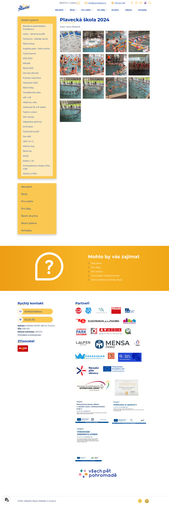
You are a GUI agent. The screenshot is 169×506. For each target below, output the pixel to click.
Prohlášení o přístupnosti (29, 335)
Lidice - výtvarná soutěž (34, 34)
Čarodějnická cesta (32, 92)
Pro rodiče (86, 10)
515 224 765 (120, 3)
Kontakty (142, 10)
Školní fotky (28, 88)
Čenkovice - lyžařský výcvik (35, 39)
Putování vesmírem (32, 78)
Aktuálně (59, 10)
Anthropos (28, 127)
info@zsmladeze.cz (97, 3)
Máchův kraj (28, 146)
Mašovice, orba (30, 102)
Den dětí (27, 136)
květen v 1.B (28, 161)
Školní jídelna (29, 223)
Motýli (26, 156)
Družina (115, 10)
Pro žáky (101, 10)
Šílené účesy (29, 44)
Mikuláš (26, 63)
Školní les (27, 151)
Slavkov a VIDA (30, 173)
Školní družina (29, 216)
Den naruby (28, 117)
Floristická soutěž (31, 131)
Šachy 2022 (28, 68)
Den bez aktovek (30, 73)
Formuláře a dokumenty (105, 275)
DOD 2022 (28, 58)
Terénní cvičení (30, 112)
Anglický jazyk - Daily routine (36, 49)
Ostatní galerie (29, 20)
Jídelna (128, 10)
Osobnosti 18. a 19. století (34, 107)
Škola (72, 10)
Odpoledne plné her (32, 122)
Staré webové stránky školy (106, 280)
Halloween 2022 (30, 83)
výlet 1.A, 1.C (28, 141)
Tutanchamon (29, 53)
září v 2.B (27, 97)
